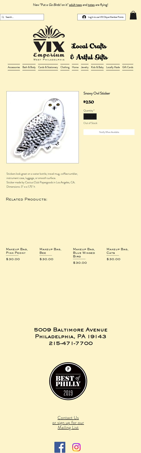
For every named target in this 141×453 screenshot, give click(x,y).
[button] (29, 67)
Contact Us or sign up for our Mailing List (68, 422)
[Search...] (22, 17)
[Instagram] (76, 447)
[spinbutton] (90, 116)
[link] (133, 15)
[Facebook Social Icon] (59, 447)
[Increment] (94, 116)
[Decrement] (86, 116)
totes (91, 4)
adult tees (75, 4)
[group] (70, 237)
